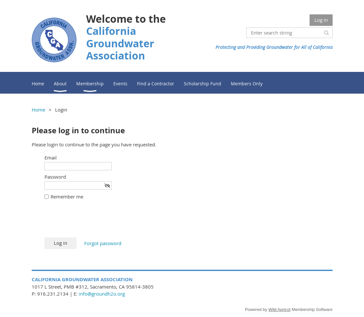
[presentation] (93, 221)
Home (38, 109)
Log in (321, 20)
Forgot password (102, 243)
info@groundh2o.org (102, 293)
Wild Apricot (279, 309)
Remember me (67, 196)
